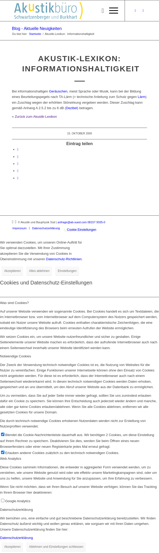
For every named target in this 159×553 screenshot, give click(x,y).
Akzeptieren (12, 271)
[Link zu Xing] (135, 11)
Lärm (141, 97)
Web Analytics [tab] (10, 459)
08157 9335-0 (96, 222)
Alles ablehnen (39, 271)
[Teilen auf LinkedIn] (17, 157)
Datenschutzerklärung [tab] (16, 510)
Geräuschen (58, 91)
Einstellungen (67, 271)
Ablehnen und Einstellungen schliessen (56, 547)
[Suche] (100, 10)
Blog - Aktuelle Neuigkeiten (37, 28)
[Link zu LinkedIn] (143, 11)
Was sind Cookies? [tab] (14, 303)
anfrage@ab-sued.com (72, 222)
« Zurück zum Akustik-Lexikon (34, 117)
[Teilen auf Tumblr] (17, 164)
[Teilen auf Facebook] (17, 149)
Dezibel (71, 108)
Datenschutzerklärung (16, 538)
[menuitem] (100, 10)
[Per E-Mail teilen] (17, 178)
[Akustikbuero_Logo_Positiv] (66, 10)
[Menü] (111, 10)
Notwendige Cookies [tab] (15, 356)
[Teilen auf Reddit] (17, 171)
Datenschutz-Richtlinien (64, 259)
